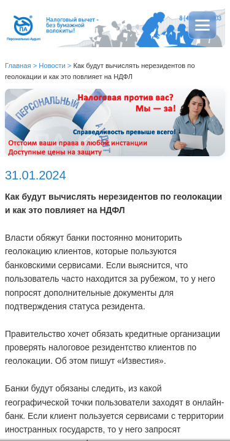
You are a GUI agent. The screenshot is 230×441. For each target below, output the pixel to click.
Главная (18, 65)
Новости (52, 65)
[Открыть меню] (202, 25)
